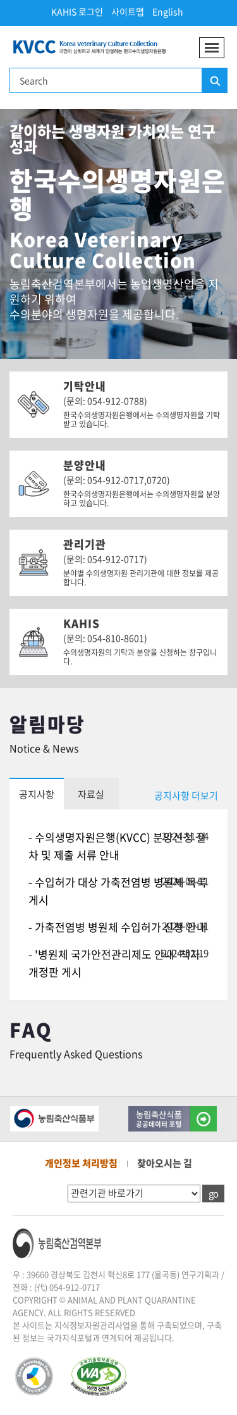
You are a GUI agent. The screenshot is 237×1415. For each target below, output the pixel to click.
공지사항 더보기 (186, 795)
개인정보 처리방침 (81, 1163)
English (167, 11)
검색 (214, 81)
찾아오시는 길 (164, 1163)
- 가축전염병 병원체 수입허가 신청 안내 (117, 927)
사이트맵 (127, 11)
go (213, 1193)
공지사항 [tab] (36, 794)
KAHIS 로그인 (77, 11)
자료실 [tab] (91, 794)
